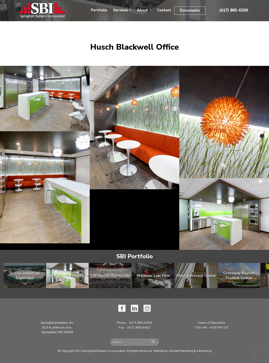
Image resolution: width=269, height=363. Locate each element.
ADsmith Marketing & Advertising (190, 351)
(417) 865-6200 (233, 10)
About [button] (144, 10)
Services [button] (122, 10)
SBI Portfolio (134, 256)
